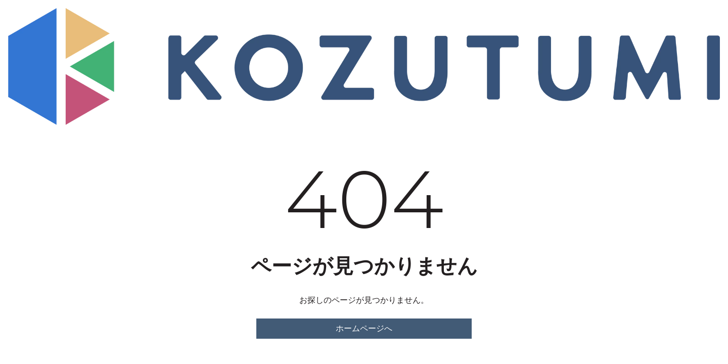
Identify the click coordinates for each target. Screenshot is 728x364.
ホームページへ (364, 328)
